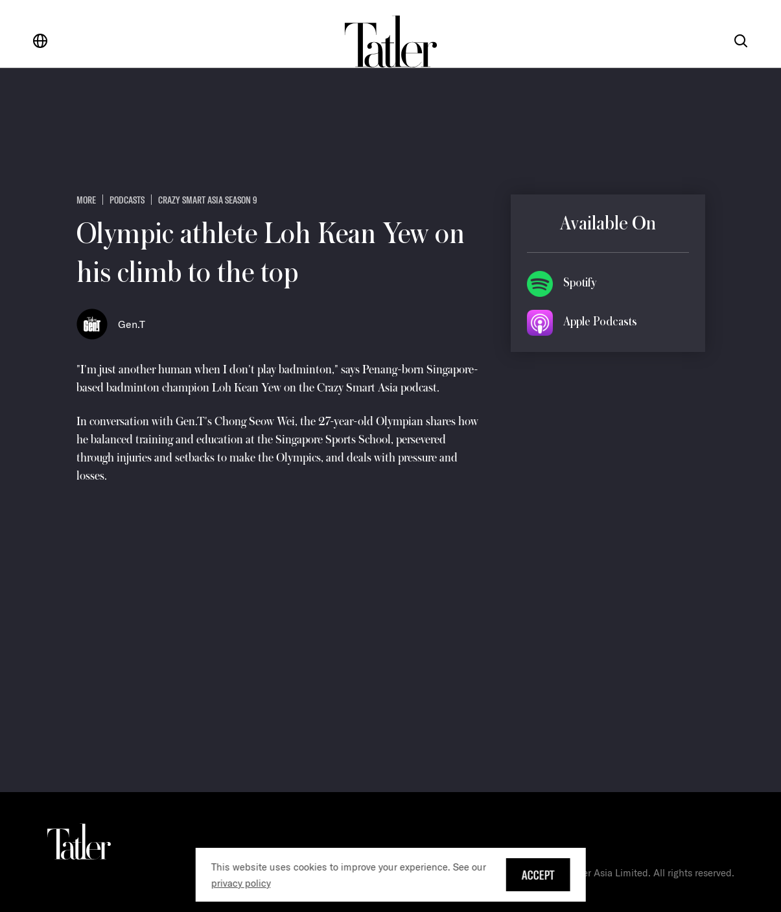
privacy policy (240, 883)
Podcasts (127, 199)
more (86, 199)
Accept (538, 875)
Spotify (579, 282)
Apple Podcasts (600, 321)
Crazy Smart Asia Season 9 (207, 199)
